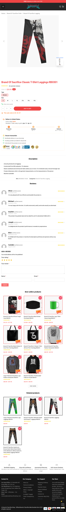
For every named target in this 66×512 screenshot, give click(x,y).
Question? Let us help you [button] (58, 510)
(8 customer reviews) (14, 86)
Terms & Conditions (28, 485)
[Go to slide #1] (28, 71)
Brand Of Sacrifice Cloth (14, 13)
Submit (5, 285)
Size (2, 97)
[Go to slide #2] (37, 71)
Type (2, 92)
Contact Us (41, 494)
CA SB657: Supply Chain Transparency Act (28, 496)
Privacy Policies (27, 487)
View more (33, 386)
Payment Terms (42, 487)
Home (3, 13)
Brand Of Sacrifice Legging (31, 13)
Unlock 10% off (62, 504)
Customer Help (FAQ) (43, 496)
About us (25, 482)
